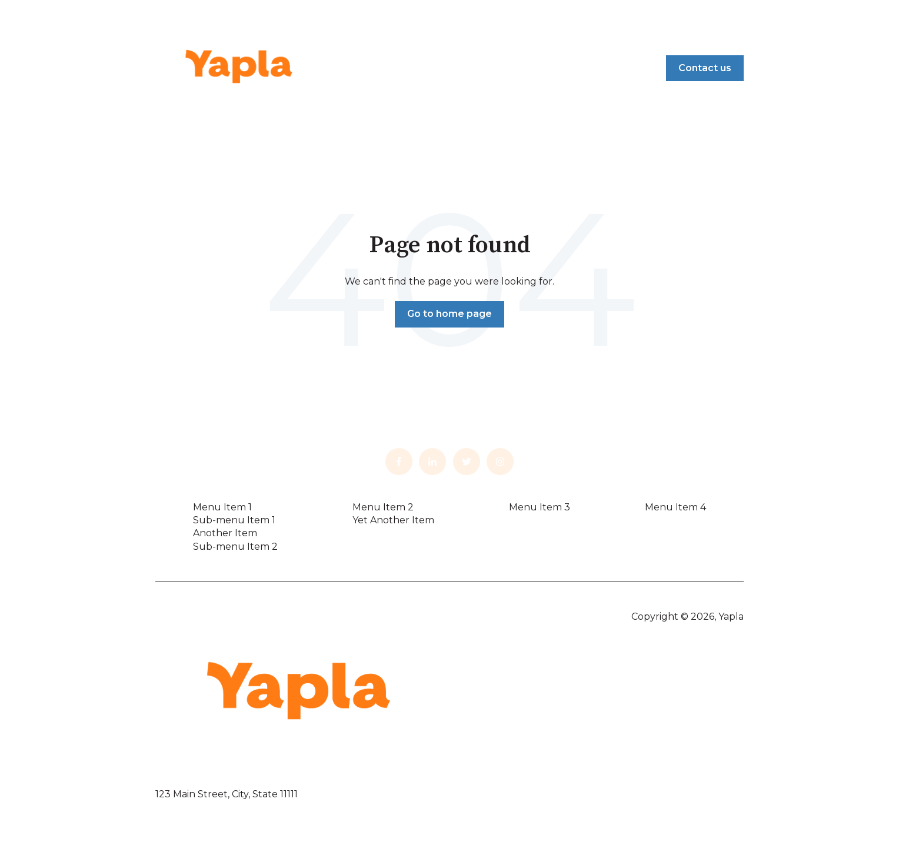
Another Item (225, 533)
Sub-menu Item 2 (235, 546)
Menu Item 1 (222, 507)
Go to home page (449, 313)
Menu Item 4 (675, 507)
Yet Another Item (393, 520)
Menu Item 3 (539, 507)
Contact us (704, 67)
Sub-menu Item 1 (234, 520)
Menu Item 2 (383, 507)
